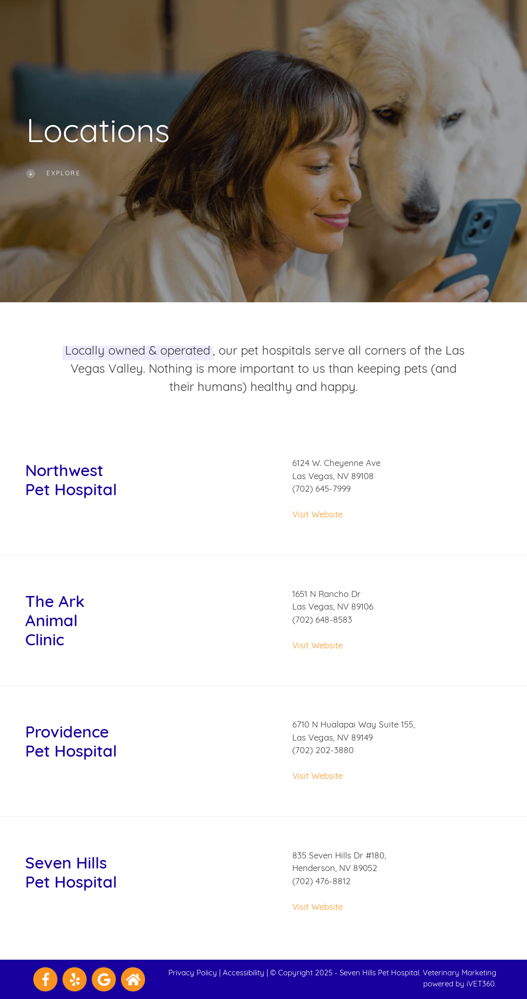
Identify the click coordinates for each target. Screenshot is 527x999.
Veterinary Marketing (459, 973)
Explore (53, 174)
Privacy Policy (192, 973)
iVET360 (481, 984)
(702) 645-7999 (321, 489)
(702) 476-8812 (321, 882)
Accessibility (244, 973)
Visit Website (317, 515)
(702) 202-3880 (323, 751)
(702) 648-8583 (322, 620)
